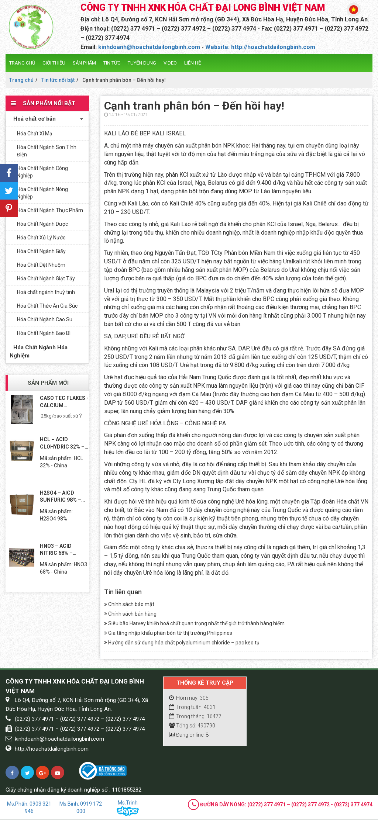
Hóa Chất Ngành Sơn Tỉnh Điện (46, 151)
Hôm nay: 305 (189, 698)
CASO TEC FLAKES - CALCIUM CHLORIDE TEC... (64, 402)
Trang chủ (22, 63)
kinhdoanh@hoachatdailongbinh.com (149, 47)
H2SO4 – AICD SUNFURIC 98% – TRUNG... (60, 497)
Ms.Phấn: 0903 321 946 (29, 807)
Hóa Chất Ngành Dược (42, 224)
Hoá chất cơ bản (33, 118)
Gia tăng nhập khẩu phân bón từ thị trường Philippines (168, 633)
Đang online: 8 (189, 735)
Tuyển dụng (142, 63)
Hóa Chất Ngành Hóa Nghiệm (39, 351)
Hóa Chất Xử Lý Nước (41, 238)
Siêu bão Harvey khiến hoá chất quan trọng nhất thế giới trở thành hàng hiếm (194, 623)
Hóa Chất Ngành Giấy (41, 251)
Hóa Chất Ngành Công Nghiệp (42, 172)
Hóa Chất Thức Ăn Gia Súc (47, 306)
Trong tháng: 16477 (195, 716)
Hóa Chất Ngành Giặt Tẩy (46, 278)
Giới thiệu (53, 63)
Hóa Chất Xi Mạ (34, 133)
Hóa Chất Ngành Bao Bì (44, 333)
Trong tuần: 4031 (192, 707)
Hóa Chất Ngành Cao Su (44, 319)
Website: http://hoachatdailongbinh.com (260, 47)
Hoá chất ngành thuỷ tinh (46, 292)
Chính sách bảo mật (129, 604)
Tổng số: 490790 (192, 726)
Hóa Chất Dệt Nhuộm (41, 265)
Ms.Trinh (128, 808)
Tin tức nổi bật (58, 80)
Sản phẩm (84, 63)
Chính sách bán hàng (130, 614)
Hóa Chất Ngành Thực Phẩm (50, 210)
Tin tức (111, 63)
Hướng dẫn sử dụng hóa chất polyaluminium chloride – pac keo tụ (182, 643)
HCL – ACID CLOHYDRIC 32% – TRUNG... (62, 443)
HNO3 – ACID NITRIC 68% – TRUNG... (56, 550)
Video (170, 63)
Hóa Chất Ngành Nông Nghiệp (42, 193)
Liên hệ (192, 63)
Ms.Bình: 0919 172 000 (80, 807)
